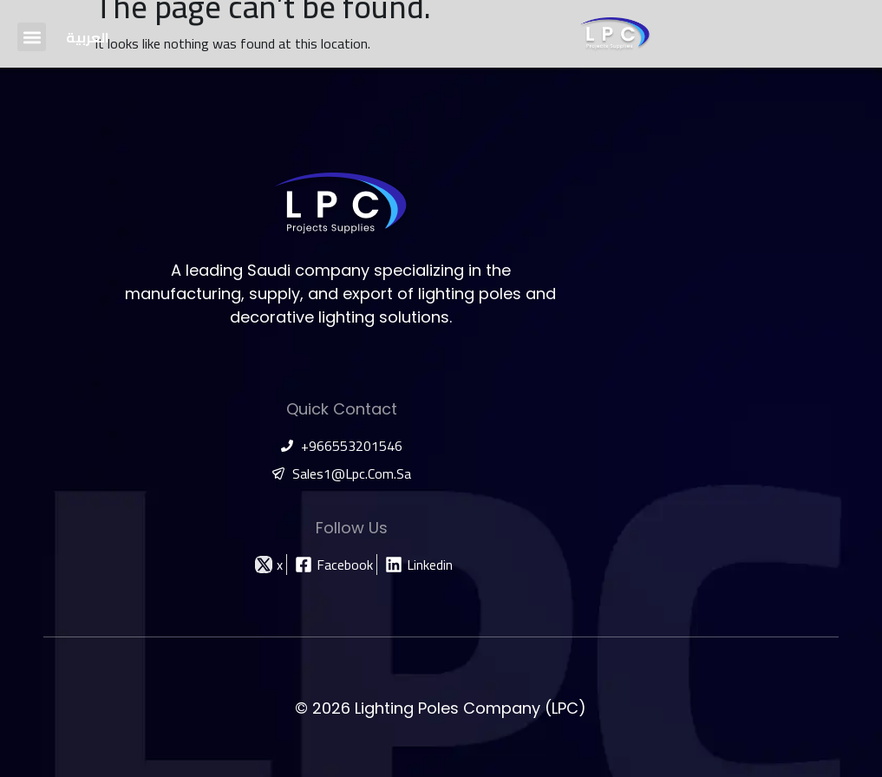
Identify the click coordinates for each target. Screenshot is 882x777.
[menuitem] (87, 36)
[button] (31, 37)
